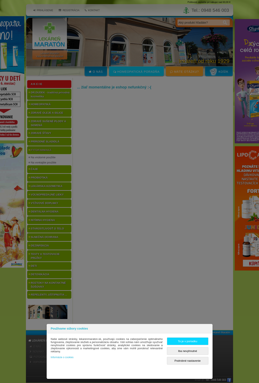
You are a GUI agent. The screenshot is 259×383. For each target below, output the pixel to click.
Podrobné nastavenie (188, 360)
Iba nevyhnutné (187, 351)
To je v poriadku (187, 341)
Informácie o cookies (62, 357)
